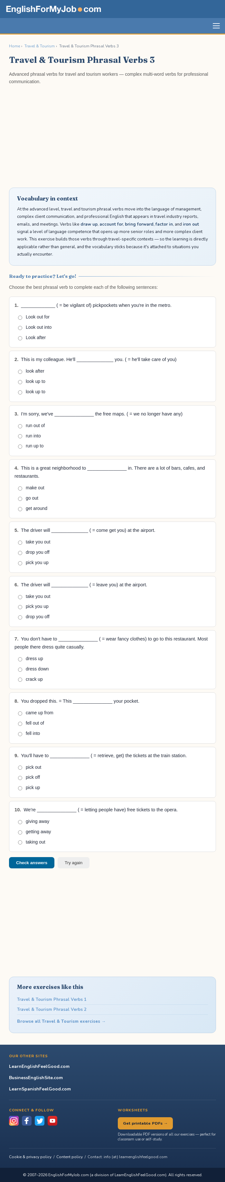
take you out (34, 542)
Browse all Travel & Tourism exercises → (61, 1021)
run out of (31, 425)
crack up (30, 679)
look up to (31, 381)
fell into (29, 733)
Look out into (35, 327)
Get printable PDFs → (145, 1123)
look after (31, 371)
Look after (32, 337)
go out (28, 498)
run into (29, 436)
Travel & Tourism (39, 46)
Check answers (31, 862)
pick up (29, 787)
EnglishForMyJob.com (68, 1174)
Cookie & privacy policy (30, 1156)
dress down (33, 669)
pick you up (33, 562)
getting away (34, 832)
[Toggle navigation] (216, 26)
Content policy (69, 1156)
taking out (31, 842)
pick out (29, 767)
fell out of (31, 723)
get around (32, 508)
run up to (30, 446)
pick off (29, 777)
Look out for (34, 317)
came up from (35, 713)
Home (14, 46)
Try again (73, 862)
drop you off (34, 552)
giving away (33, 821)
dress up (30, 658)
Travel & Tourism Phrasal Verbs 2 (52, 1009)
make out (31, 488)
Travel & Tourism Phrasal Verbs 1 (52, 999)
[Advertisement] (112, 136)
